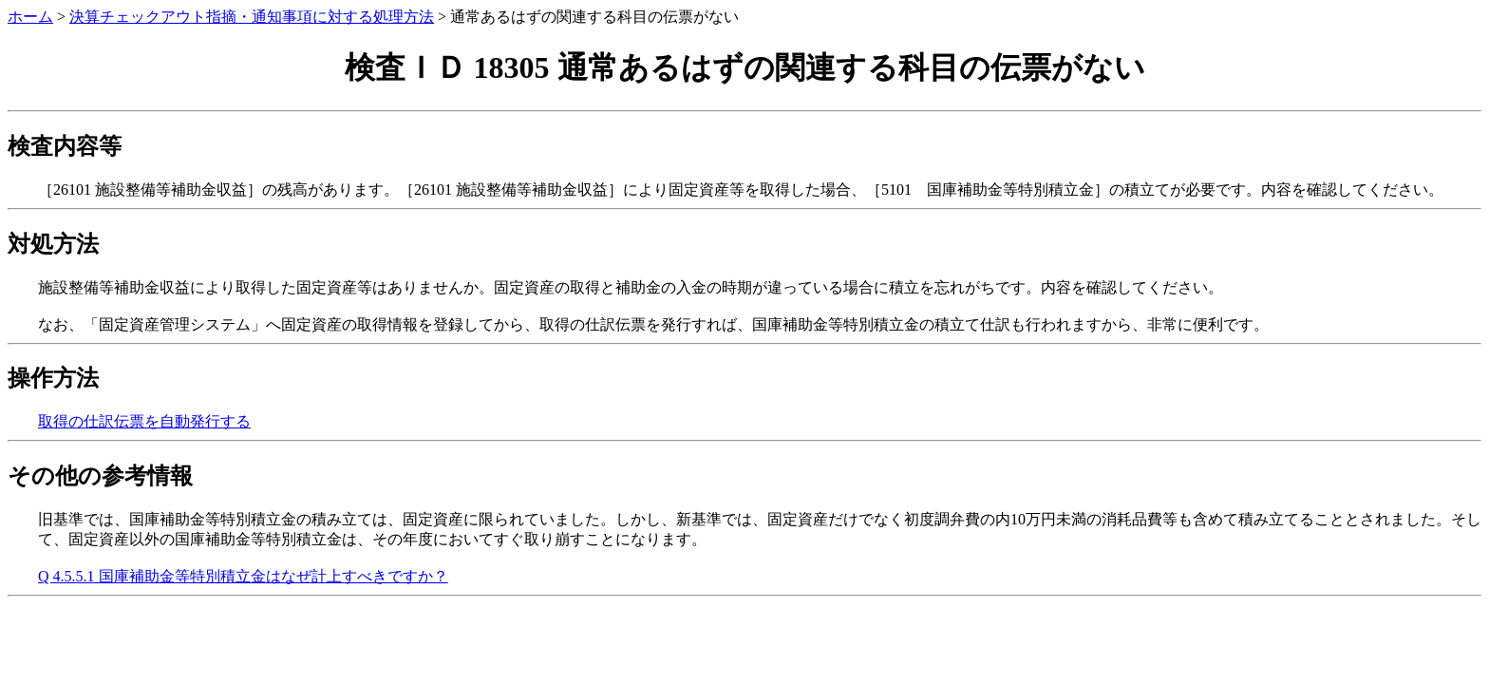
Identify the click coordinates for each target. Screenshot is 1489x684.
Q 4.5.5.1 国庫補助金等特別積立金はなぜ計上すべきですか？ (243, 576)
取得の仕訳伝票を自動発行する (144, 421)
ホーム (30, 17)
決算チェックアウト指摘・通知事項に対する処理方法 (251, 17)
